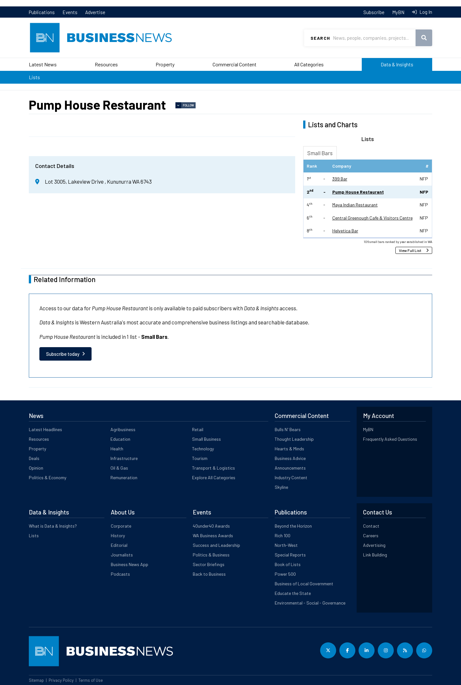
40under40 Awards (211, 526)
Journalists (122, 554)
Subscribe (373, 12)
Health (116, 448)
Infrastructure (124, 458)
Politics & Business (211, 554)
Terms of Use (90, 680)
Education (120, 439)
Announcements (290, 468)
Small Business (206, 439)
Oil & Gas (119, 468)
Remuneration (123, 477)
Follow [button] (188, 105)
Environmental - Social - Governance (310, 603)
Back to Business (209, 574)
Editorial (119, 545)
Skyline (281, 487)
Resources (106, 64)
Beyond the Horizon (293, 526)
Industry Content (291, 477)
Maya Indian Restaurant (355, 204)
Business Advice (290, 458)
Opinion (36, 468)
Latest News (43, 64)
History (118, 535)
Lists (34, 77)
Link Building (375, 554)
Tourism (199, 458)
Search (320, 38)
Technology (203, 448)
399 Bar (339, 178)
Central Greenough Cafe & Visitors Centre (372, 218)
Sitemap (36, 680)
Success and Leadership (216, 545)
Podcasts (120, 574)
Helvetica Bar (345, 230)
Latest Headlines (45, 429)
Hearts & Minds (289, 448)
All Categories (309, 64)
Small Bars (320, 153)
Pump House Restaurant (358, 192)
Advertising (374, 545)
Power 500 (285, 574)
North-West (286, 545)
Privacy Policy (61, 680)
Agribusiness (122, 429)
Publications (42, 12)
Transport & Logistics (213, 468)
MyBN (398, 12)
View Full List (410, 250)
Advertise (95, 12)
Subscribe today (62, 354)
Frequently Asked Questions (390, 439)
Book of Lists (288, 564)
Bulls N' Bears (288, 429)
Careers (370, 535)
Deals (34, 458)
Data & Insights (397, 64)
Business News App (129, 564)
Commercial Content (234, 64)
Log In (425, 12)
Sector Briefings (208, 564)
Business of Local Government (304, 583)
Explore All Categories (213, 477)
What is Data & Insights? (53, 526)
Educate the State (293, 593)
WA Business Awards (213, 535)
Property (165, 64)
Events (69, 12)
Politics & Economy (47, 477)
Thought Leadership (294, 439)
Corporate (121, 526)
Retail (197, 429)
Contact (371, 526)
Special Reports (290, 554)
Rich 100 (282, 535)
